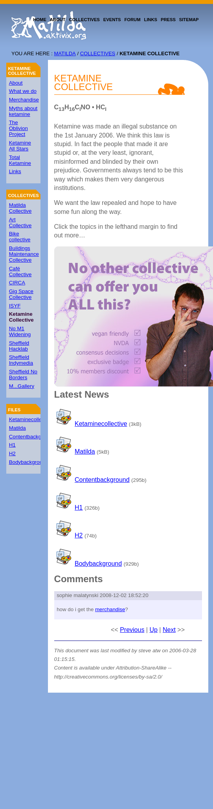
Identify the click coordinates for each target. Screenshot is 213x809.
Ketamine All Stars (20, 146)
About (16, 83)
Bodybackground (28, 462)
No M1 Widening (20, 331)
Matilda (64, 53)
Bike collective (20, 237)
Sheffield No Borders (23, 374)
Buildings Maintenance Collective (24, 254)
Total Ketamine (20, 160)
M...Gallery (21, 386)
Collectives (98, 53)
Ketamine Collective (22, 71)
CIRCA (17, 283)
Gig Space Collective (21, 294)
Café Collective (20, 271)
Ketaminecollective (31, 419)
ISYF (15, 306)
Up (153, 629)
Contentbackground (32, 437)
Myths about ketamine (23, 111)
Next (169, 629)
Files (14, 409)
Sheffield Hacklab (19, 346)
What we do (23, 91)
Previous (132, 629)
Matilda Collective (20, 208)
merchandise (110, 609)
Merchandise (24, 100)
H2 (12, 453)
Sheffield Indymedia (21, 360)
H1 (12, 445)
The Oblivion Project (18, 128)
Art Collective (20, 222)
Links (15, 171)
